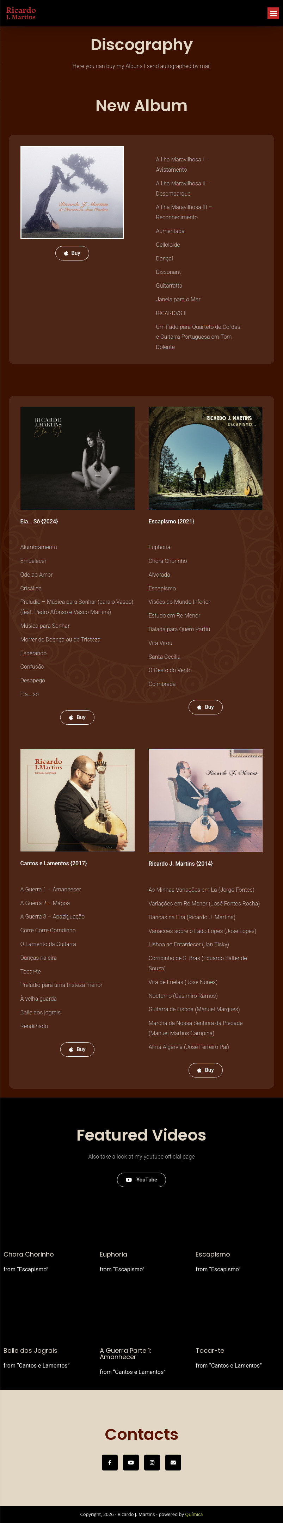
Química (194, 1514)
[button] (273, 13)
